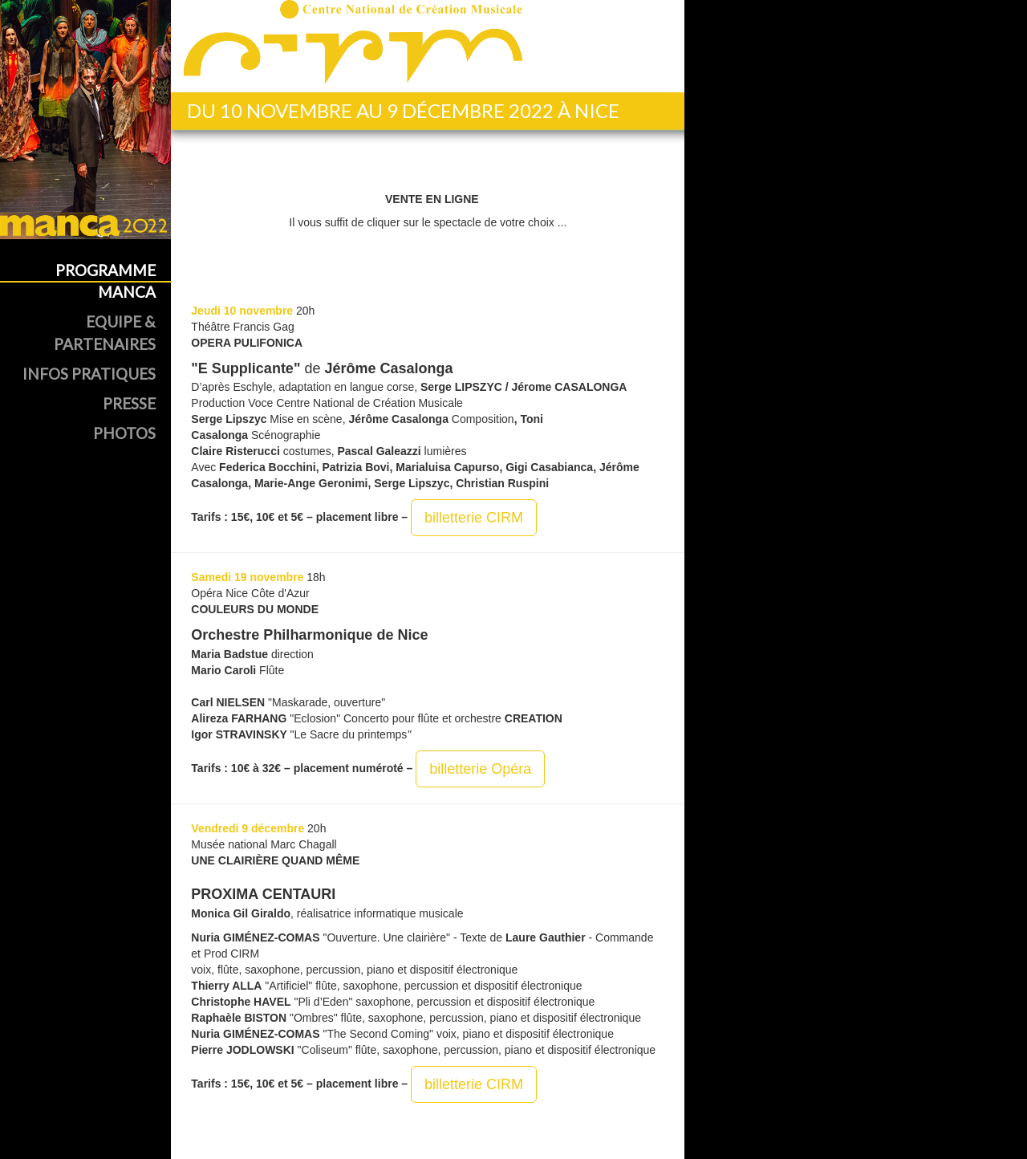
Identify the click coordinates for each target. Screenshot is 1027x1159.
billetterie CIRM (473, 518)
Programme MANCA (105, 281)
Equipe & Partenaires (105, 332)
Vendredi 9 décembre (247, 828)
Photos (124, 433)
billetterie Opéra (480, 769)
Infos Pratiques (89, 373)
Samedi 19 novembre (247, 577)
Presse (129, 403)
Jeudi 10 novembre (242, 310)
